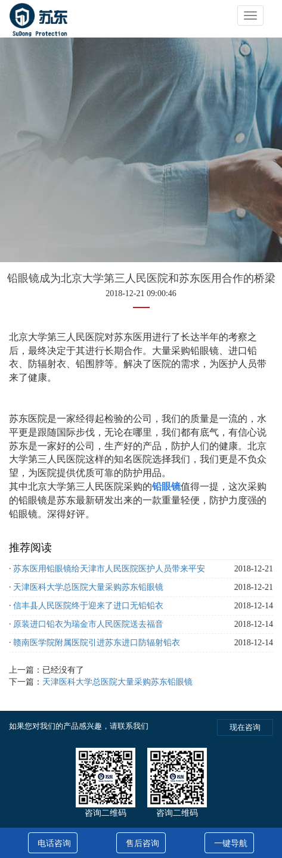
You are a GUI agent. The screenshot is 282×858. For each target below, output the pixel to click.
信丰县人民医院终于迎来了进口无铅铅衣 (88, 605)
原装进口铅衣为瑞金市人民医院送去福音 (88, 624)
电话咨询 (54, 843)
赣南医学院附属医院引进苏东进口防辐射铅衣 (96, 642)
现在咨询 (245, 727)
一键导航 (230, 843)
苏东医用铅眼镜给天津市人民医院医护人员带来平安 (109, 568)
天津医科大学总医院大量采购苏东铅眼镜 (88, 587)
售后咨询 (142, 843)
